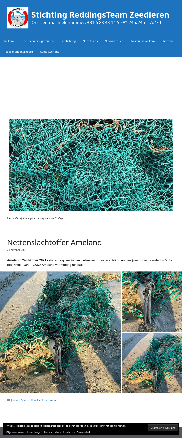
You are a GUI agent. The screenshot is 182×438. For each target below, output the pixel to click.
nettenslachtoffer (38, 400)
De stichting (68, 41)
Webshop (168, 41)
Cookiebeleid (83, 432)
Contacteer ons (49, 51)
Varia (53, 400)
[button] (60, 332)
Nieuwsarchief (114, 41)
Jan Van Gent (19, 400)
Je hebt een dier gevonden (37, 41)
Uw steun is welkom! (142, 41)
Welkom (9, 41)
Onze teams (90, 41)
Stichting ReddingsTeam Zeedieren (100, 14)
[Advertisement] (91, 85)
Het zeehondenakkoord (18, 51)
